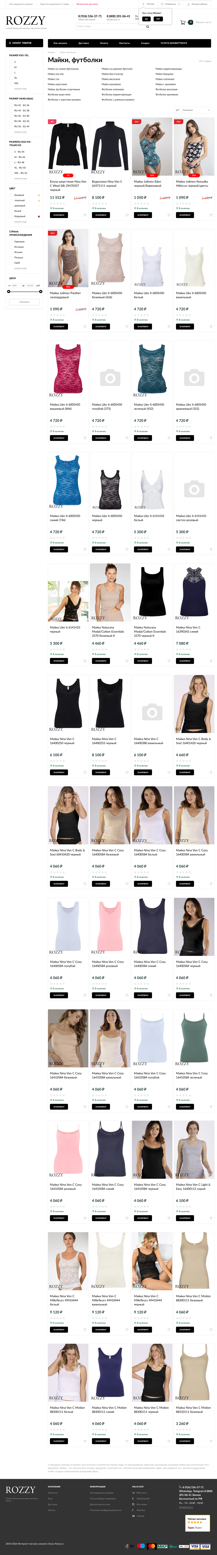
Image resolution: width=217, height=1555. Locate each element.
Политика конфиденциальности (105, 1510)
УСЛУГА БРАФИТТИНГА (174, 43)
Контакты (124, 43)
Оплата (104, 43)
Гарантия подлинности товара (54, 4)
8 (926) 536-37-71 (90, 16)
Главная (51, 52)
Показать (24, 302)
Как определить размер (21, 4)
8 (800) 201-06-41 (118, 16)
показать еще (20, 89)
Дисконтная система (100, 1504)
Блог (50, 1499)
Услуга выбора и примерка (103, 1499)
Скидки (145, 43)
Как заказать (60, 43)
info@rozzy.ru (113, 20)
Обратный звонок (86, 20)
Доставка (84, 43)
